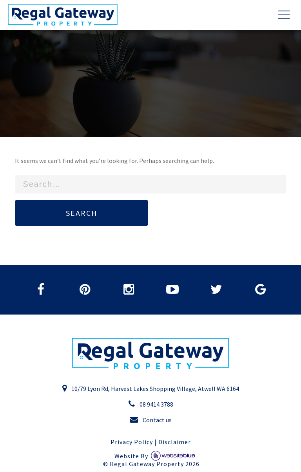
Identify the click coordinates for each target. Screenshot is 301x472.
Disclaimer (174, 442)
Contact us (151, 419)
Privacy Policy (132, 442)
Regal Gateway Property (154, 464)
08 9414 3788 (150, 404)
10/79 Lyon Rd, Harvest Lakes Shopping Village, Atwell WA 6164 (150, 388)
